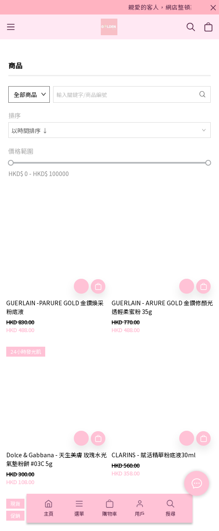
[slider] (11, 163)
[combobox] (109, 130)
